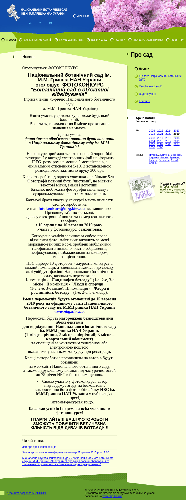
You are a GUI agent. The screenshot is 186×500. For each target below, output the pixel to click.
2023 (177, 130)
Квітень (153, 160)
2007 (177, 144)
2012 (168, 141)
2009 (160, 144)
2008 (168, 144)
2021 (160, 133)
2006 (152, 147)
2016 (168, 138)
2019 (177, 133)
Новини (144, 68)
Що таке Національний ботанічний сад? (160, 77)
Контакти (144, 101)
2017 (160, 138)
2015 (177, 138)
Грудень (153, 154)
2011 (177, 141)
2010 (152, 144)
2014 (152, 141)
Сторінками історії (150, 86)
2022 (152, 133)
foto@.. (62, 208)
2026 (152, 130)
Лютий (174, 160)
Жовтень (164, 154)
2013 (160, 141)
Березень (164, 160)
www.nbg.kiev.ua (112, 496)
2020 (168, 133)
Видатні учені (147, 93)
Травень (174, 157)
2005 (160, 147)
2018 (152, 138)
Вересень (176, 154)
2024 (168, 130)
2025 (160, 130)
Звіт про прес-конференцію (39, 446)
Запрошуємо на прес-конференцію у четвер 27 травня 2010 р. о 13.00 (65, 452)
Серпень (154, 157)
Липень (164, 157)
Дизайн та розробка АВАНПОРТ (27, 493)
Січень (153, 162)
